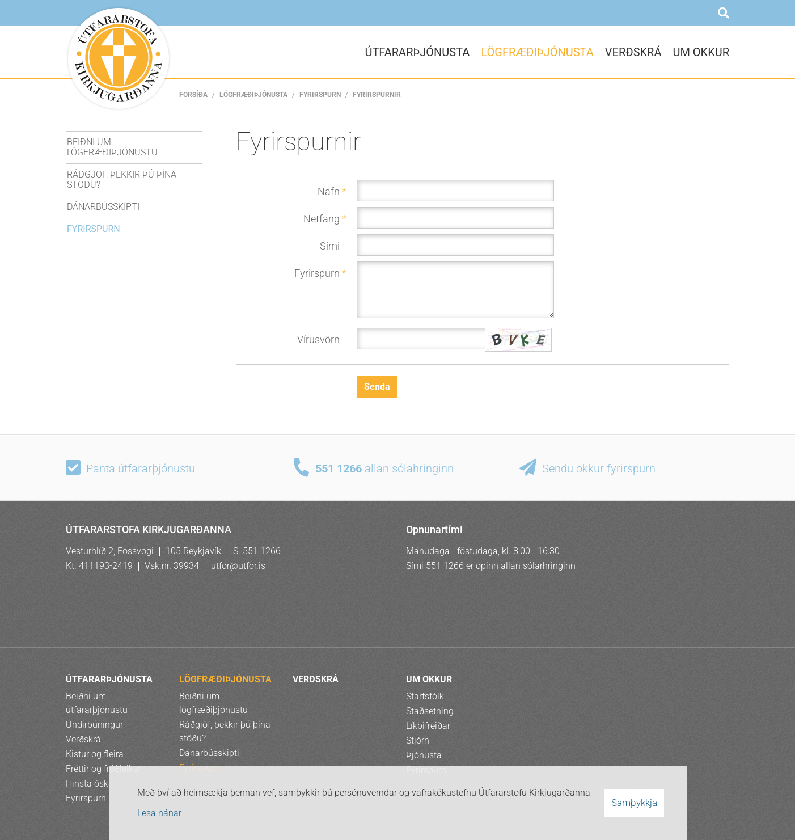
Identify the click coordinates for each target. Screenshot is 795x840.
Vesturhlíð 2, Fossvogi (110, 551)
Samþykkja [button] (634, 802)
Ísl (610, 13)
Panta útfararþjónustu (140, 468)
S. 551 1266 (257, 551)
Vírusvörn (318, 339)
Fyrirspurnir (377, 95)
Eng (638, 13)
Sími (330, 246)
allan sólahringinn (384, 468)
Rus (692, 13)
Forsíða (193, 95)
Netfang (321, 219)
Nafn (329, 191)
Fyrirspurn (320, 95)
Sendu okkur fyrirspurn (599, 468)
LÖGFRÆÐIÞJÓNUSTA (253, 95)
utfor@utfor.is (238, 565)
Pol (665, 13)
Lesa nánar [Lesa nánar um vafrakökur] (159, 813)
